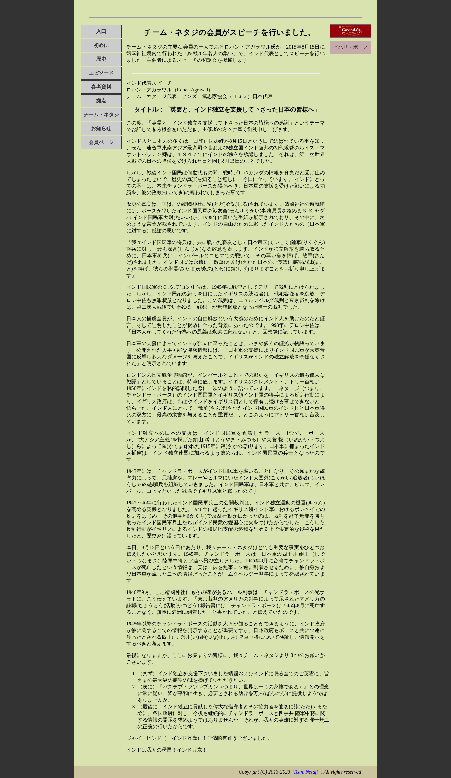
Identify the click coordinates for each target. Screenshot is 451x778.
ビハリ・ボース (350, 47)
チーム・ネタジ (101, 114)
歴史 (101, 59)
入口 (101, 31)
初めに (101, 45)
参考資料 (101, 87)
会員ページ (101, 142)
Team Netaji (305, 772)
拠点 (101, 100)
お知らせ (101, 128)
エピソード (101, 73)
